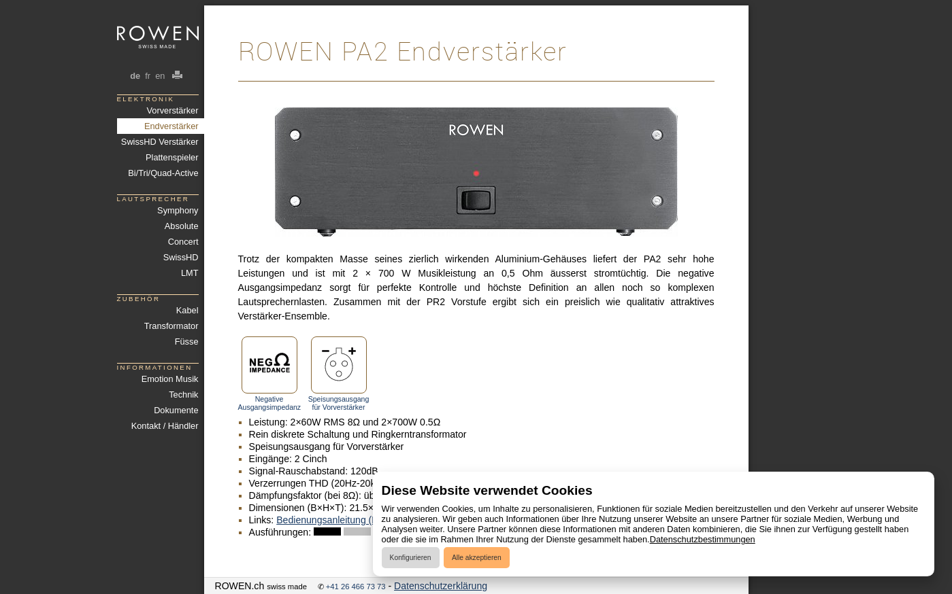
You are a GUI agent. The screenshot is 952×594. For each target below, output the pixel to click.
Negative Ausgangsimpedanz (269, 373)
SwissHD (181, 257)
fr (148, 76)
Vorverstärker (172, 110)
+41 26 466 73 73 (356, 586)
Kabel (187, 310)
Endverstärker (171, 126)
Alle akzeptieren (477, 557)
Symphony (177, 210)
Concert (183, 242)
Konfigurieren (410, 557)
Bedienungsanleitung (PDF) (335, 519)
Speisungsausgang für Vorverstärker (339, 373)
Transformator (171, 326)
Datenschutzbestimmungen (702, 539)
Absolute (182, 226)
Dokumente (176, 410)
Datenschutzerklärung (440, 585)
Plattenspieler (172, 157)
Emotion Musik (170, 379)
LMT (190, 273)
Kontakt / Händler (165, 426)
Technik (183, 394)
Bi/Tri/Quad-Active (163, 173)
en (160, 76)
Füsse (187, 341)
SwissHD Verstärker (160, 142)
